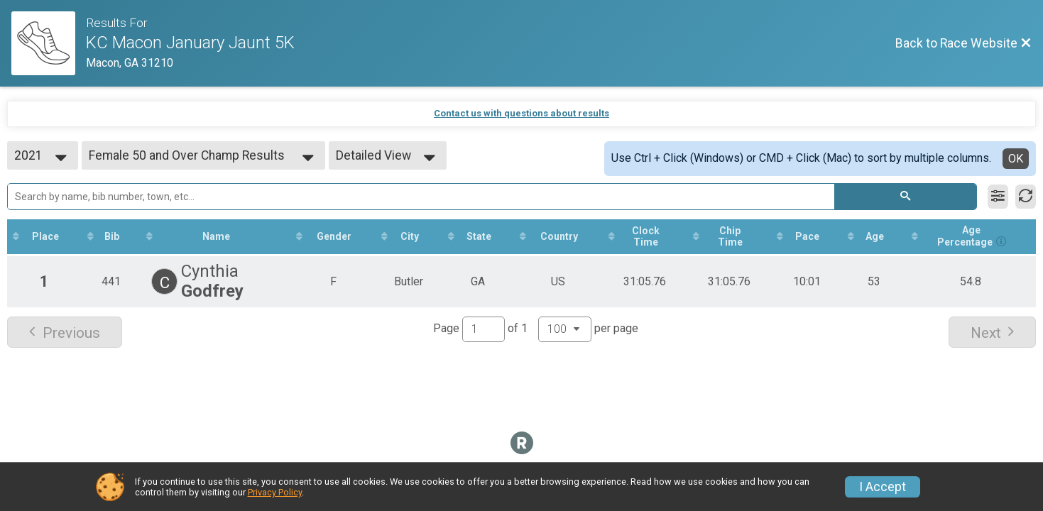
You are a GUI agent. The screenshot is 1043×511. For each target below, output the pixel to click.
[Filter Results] (998, 197)
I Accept (882, 487)
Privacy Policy (275, 492)
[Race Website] (48, 43)
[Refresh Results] (1025, 197)
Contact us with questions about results (521, 113)
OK (1015, 158)
